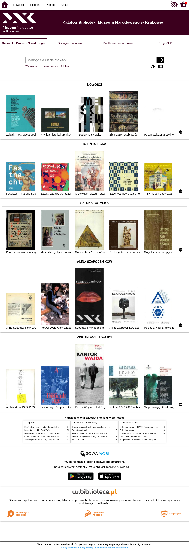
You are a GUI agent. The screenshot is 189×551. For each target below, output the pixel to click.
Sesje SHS (165, 43)
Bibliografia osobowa (70, 43)
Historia (35, 4)
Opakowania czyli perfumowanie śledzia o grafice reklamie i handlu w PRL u (104, 427)
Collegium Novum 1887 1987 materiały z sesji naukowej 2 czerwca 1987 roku (153, 427)
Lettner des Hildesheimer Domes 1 (134, 437)
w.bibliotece (91, 500)
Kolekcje (65, 66)
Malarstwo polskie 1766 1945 (37, 430)
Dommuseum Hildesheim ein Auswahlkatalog (139, 433)
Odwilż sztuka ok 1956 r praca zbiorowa (41, 437)
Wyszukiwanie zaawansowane (42, 66)
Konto (64, 4)
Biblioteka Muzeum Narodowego (23, 43)
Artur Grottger (78, 440)
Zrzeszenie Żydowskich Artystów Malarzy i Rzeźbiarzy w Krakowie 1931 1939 (105, 437)
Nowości (18, 4)
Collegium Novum (127, 430)
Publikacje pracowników (118, 43)
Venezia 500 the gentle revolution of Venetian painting (95, 433)
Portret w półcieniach (81, 430)
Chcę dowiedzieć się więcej (77, 547)
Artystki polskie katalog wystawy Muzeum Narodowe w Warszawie (52, 440)
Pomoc (50, 4)
